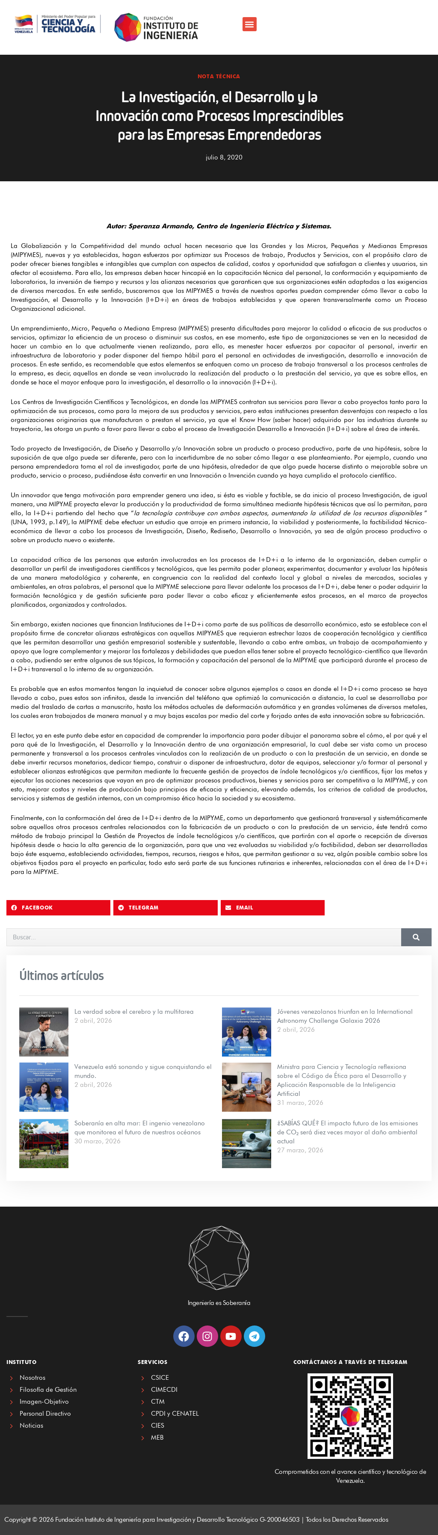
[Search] (416, 937)
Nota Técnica (219, 76)
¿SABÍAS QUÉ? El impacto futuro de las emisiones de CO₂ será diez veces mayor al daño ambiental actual (347, 1132)
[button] (250, 24)
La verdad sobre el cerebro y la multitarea (134, 1011)
